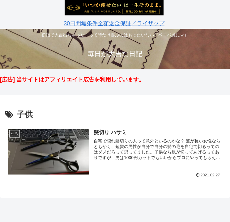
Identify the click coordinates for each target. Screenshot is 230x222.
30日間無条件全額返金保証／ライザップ (114, 23)
